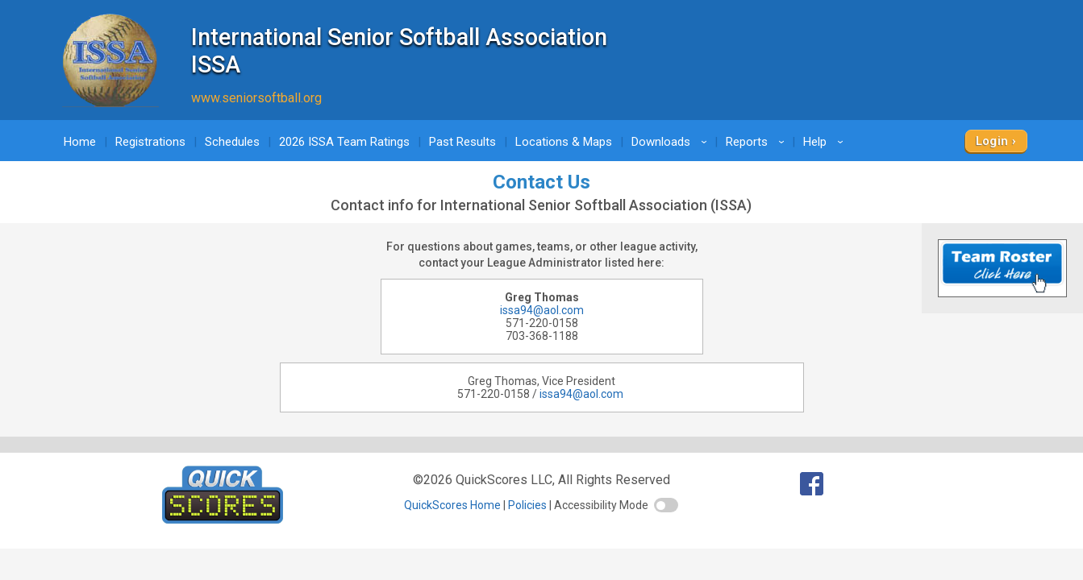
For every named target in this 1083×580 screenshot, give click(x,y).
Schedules (232, 142)
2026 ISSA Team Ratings (344, 142)
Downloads (671, 142)
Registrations (150, 142)
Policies (527, 505)
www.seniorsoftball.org (256, 98)
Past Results (462, 142)
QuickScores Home (452, 505)
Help (825, 142)
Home (80, 142)
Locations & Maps (563, 142)
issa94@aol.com (542, 310)
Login (992, 141)
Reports (757, 142)
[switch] (666, 505)
